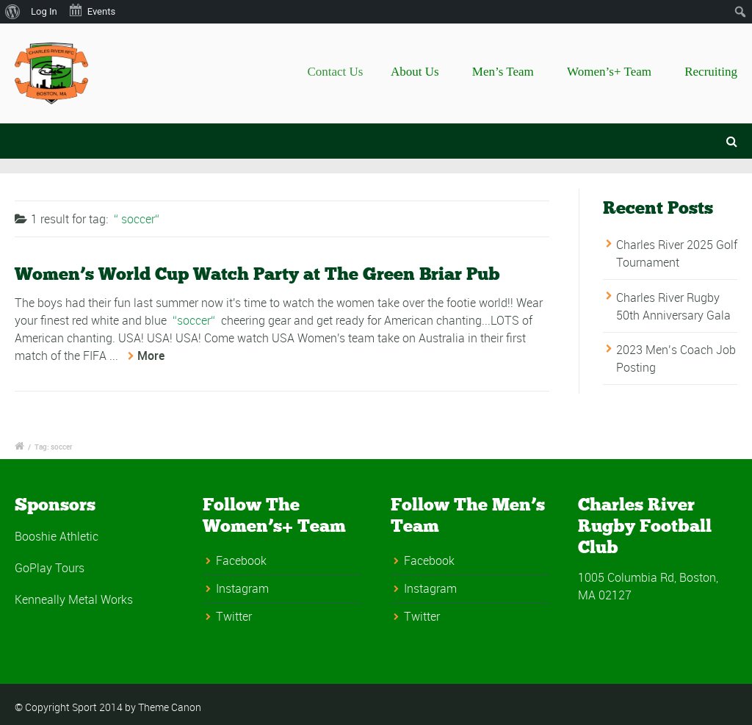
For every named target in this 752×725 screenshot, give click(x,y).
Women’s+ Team (609, 72)
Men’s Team (503, 72)
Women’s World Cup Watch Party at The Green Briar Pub (257, 273)
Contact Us (347, 72)
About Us (421, 72)
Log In (44, 11)
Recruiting (710, 72)
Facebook (241, 560)
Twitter (234, 616)
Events (91, 10)
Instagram (242, 588)
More (150, 355)
